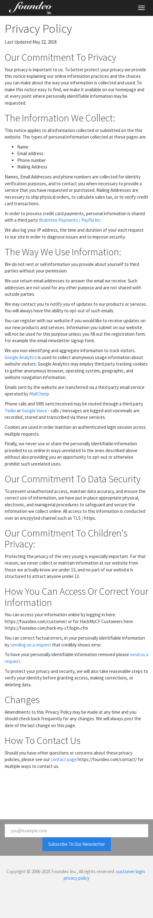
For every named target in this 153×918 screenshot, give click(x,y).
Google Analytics (21, 357)
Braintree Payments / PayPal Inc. (70, 220)
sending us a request (30, 645)
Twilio (10, 411)
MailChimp (39, 394)
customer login (130, 871)
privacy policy (76, 878)
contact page (64, 759)
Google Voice (34, 411)
